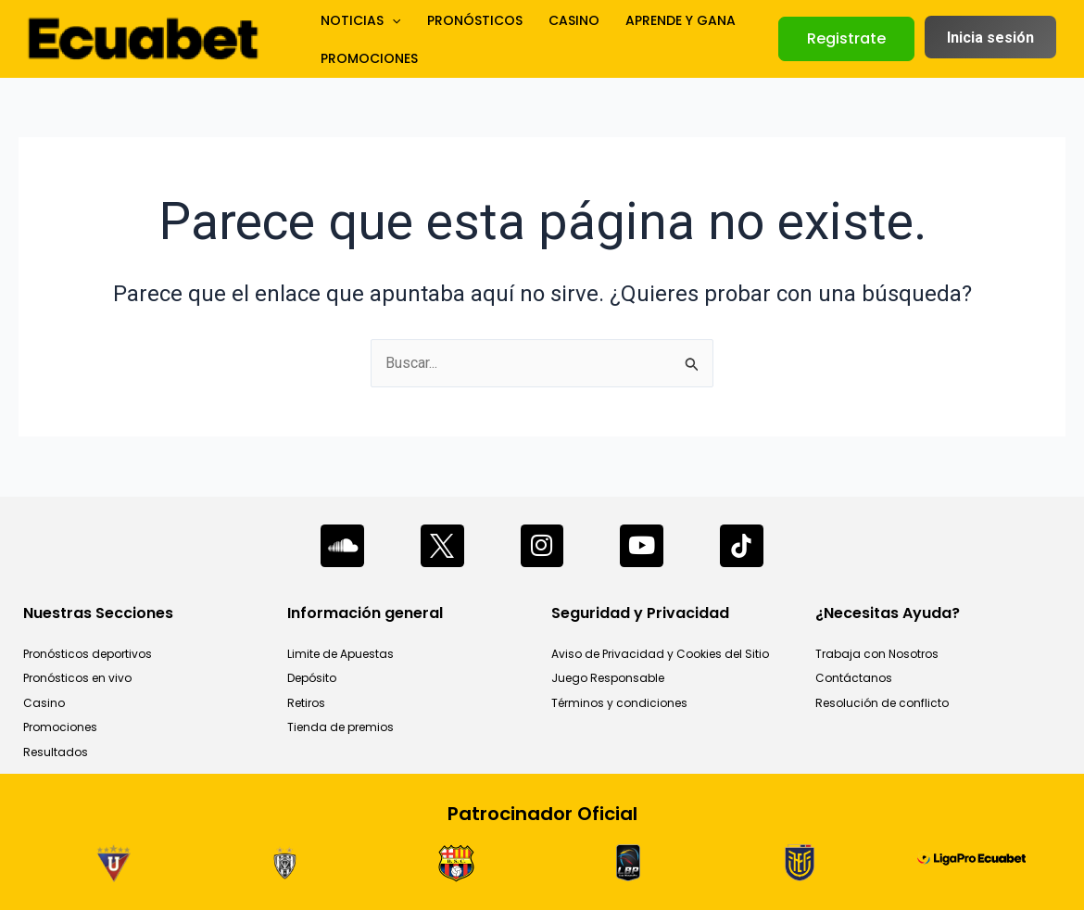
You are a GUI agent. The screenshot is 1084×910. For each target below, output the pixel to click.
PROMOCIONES (365, 62)
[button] (846, 39)
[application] (388, 16)
